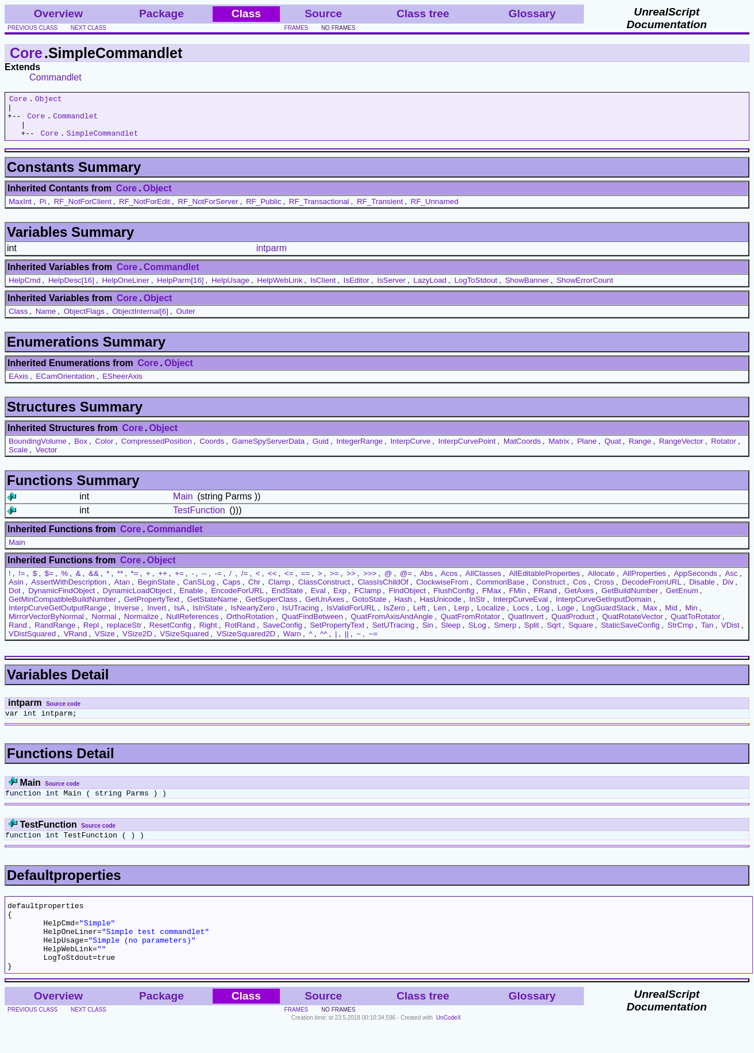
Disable (701, 590)
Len (439, 616)
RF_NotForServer (208, 210)
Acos (449, 582)
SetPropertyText (337, 633)
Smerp (505, 633)
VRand (75, 642)
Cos (580, 590)
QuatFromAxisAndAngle (392, 625)
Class (18, 320)
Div (727, 590)
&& (94, 582)
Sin (427, 633)
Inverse (127, 616)
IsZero (395, 616)
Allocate (601, 582)
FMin (517, 599)
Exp (340, 599)
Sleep (450, 633)
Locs (521, 616)
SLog (477, 633)
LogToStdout (475, 289)
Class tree (423, 13)
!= (21, 582)
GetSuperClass (271, 608)
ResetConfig (170, 633)
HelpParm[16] (180, 289)
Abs (426, 582)
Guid (321, 449)
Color (104, 449)
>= (334, 582)
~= (373, 642)
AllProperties (644, 582)
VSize (105, 642)
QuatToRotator (696, 625)
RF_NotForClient (82, 210)
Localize (491, 616)
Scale (18, 458)
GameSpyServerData (268, 449)
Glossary (532, 13)
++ (162, 582)
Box (80, 449)
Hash (403, 608)
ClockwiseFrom (442, 590)
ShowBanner (527, 289)
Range (640, 449)
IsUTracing (300, 616)
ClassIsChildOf (382, 590)
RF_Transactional (319, 210)
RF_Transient (380, 210)
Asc (731, 582)
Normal (104, 625)
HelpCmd (25, 289)
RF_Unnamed (435, 210)
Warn (292, 642)
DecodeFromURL (652, 590)
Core (26, 53)
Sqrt (553, 633)
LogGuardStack (609, 616)
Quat (613, 449)
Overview (58, 13)
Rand (18, 633)
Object (48, 100)
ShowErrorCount (584, 289)
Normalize (141, 625)
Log (543, 616)
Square (580, 633)
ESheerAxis (122, 385)
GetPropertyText (151, 608)
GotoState (369, 608)
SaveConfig (282, 633)
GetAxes (579, 599)
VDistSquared (32, 642)
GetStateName (212, 608)
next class (88, 28)
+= (179, 582)
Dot (15, 599)
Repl (91, 633)
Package (161, 13)
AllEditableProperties (544, 582)
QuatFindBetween (312, 625)
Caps (231, 590)
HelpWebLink (279, 289)
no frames (338, 28)
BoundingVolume (38, 449)
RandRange (54, 633)
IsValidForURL (351, 616)
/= (244, 582)
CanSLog (199, 590)
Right (208, 633)
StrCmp (680, 633)
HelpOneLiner (125, 289)
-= (217, 582)
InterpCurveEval (520, 608)
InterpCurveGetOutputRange (57, 616)
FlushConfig (453, 599)
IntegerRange (359, 449)
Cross (604, 590)
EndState (287, 599)
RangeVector (681, 449)
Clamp (279, 590)
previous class (32, 28)
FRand (545, 599)
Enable (191, 599)
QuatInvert (526, 625)
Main (183, 505)
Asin (16, 590)
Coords (211, 449)
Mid (671, 616)
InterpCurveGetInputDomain (604, 608)
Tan (707, 633)
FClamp (367, 599)
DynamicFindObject (61, 599)
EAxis (18, 385)
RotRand (240, 633)
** (120, 582)
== (305, 582)
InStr (477, 608)
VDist (730, 633)
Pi (42, 210)
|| (347, 642)
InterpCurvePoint (466, 449)
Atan (122, 590)
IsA (179, 616)
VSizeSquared (184, 642)
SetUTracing (393, 633)
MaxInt (20, 210)
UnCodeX (448, 1045)
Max (650, 616)
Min (691, 616)
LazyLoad (430, 289)
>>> (369, 582)
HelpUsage (230, 289)
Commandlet (55, 77)
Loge (566, 616)
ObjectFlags (84, 320)
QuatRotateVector (632, 625)
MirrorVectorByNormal (46, 625)
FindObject (407, 599)
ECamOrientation (65, 385)
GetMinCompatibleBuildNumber (62, 608)
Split (531, 633)
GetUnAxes (324, 608)
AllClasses (483, 582)
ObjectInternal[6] (140, 320)
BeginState (156, 590)
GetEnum (682, 599)
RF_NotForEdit (144, 210)
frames (296, 28)
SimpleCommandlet (103, 141)
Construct (548, 590)
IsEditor (357, 289)
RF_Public (263, 210)
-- (204, 582)
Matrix (558, 449)
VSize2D (137, 642)
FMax (491, 599)
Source (323, 13)
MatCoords (522, 449)
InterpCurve (410, 449)
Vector (46, 458)
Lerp (462, 616)
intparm (271, 257)
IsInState (208, 616)
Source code (63, 712)
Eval (318, 599)
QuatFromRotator (471, 625)
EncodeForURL (237, 599)
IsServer (391, 289)
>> (351, 582)
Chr (254, 590)
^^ (324, 642)
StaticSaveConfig (630, 633)
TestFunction (199, 519)
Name (46, 320)
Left (419, 616)
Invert (156, 616)
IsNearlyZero (252, 616)
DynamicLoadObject (137, 599)
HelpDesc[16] (71, 289)
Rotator (723, 449)
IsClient (323, 289)
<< (272, 582)
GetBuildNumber (630, 599)
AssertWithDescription (68, 590)
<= (289, 582)
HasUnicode (440, 608)
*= (135, 582)
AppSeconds (695, 582)
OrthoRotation (250, 625)
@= (406, 582)
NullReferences (192, 625)
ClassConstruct (324, 590)
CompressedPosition (156, 449)
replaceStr (124, 633)
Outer (185, 320)
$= (49, 582)
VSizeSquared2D (246, 642)
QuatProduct (572, 625)
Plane (587, 449)
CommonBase (500, 590)
